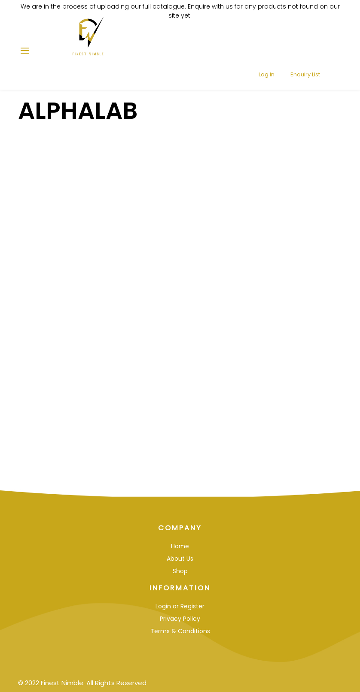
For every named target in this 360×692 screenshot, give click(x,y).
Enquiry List (300, 47)
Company (180, 528)
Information (180, 588)
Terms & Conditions (180, 631)
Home (180, 546)
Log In (261, 47)
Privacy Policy (180, 618)
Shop (180, 571)
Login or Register (180, 606)
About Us (180, 558)
